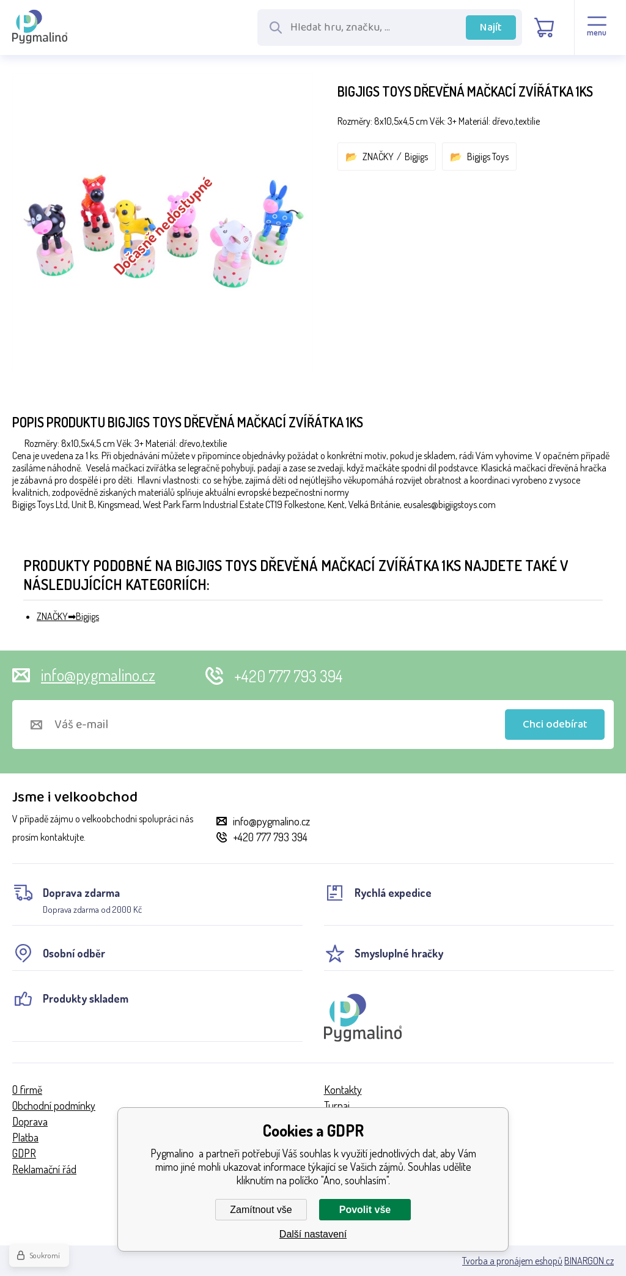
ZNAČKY (378, 156)
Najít (491, 27)
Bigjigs (416, 156)
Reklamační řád (44, 1169)
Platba (25, 1137)
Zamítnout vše (261, 1209)
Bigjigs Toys (488, 156)
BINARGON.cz (589, 1261)
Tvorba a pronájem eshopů (512, 1261)
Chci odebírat (555, 724)
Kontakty (343, 1089)
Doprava (30, 1121)
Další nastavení (313, 1234)
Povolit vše (365, 1209)
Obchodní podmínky (53, 1105)
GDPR (24, 1153)
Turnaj (337, 1105)
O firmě (27, 1089)
